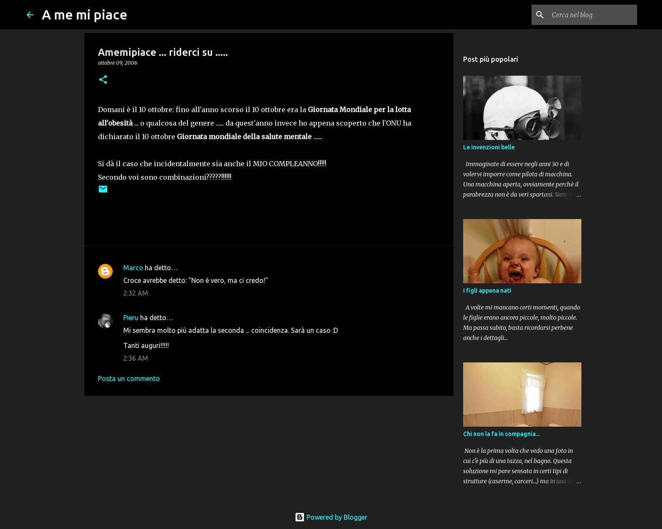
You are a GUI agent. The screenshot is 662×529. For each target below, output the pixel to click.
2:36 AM (135, 358)
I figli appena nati (487, 290)
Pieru (130, 317)
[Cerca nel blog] (592, 15)
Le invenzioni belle (489, 147)
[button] (103, 80)
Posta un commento (129, 378)
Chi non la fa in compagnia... (501, 433)
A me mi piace (85, 14)
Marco (133, 267)
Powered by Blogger (331, 517)
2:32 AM (135, 293)
